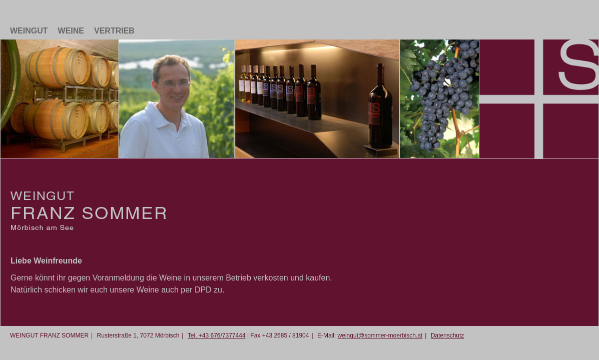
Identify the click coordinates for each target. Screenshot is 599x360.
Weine (71, 30)
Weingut (29, 30)
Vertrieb (114, 30)
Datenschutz (447, 335)
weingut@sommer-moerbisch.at (380, 335)
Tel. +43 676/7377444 (217, 335)
